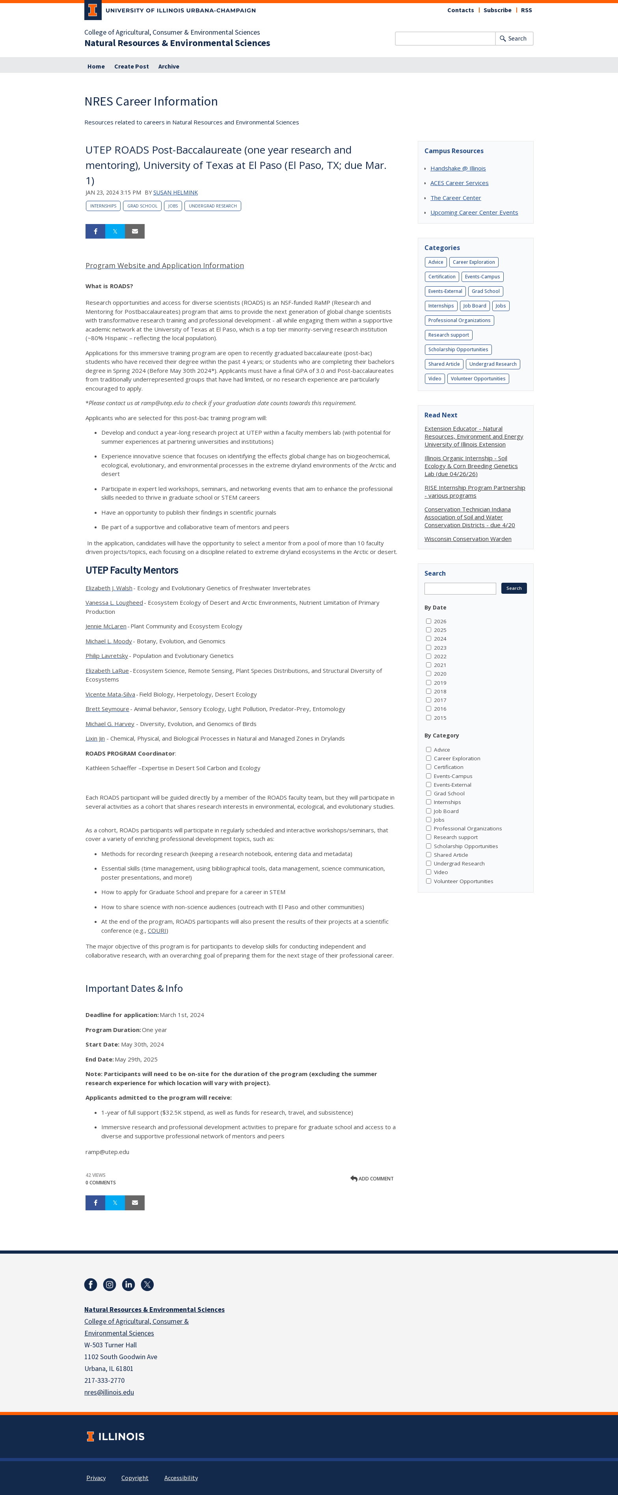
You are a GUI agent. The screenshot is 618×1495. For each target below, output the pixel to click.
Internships (103, 206)
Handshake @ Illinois (458, 168)
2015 (440, 717)
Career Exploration (474, 262)
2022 (440, 656)
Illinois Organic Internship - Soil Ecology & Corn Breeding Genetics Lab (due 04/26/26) (471, 466)
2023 (440, 647)
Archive (168, 66)
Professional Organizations (459, 320)
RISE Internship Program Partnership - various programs (474, 491)
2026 (440, 621)
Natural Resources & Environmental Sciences (177, 43)
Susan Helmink (175, 192)
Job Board (475, 305)
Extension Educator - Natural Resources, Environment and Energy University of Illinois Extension (473, 436)
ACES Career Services (459, 183)
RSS (526, 10)
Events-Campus (482, 276)
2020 (440, 673)
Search (517, 38)
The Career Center (455, 198)
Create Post (131, 66)
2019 (440, 682)
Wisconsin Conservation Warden (468, 539)
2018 (440, 691)
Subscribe (498, 10)
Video (434, 378)
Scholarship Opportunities (458, 349)
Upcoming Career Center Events (474, 212)
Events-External (445, 291)
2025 (440, 630)
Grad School (142, 206)
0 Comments (101, 1182)
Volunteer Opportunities (478, 378)
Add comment (372, 1178)
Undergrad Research (213, 206)
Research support (448, 335)
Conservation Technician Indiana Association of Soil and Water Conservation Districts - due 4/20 (469, 517)
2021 (440, 665)
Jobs (173, 206)
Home (96, 66)
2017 (440, 700)
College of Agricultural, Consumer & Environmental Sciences (172, 32)
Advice (435, 262)
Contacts (460, 10)
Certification (442, 276)
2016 (440, 708)
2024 (440, 638)
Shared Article (444, 364)
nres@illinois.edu (109, 1392)
